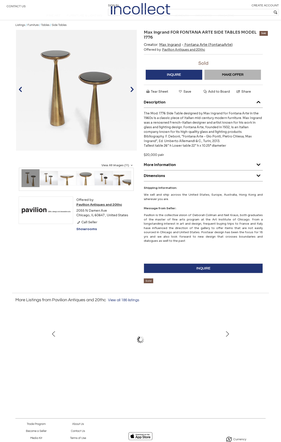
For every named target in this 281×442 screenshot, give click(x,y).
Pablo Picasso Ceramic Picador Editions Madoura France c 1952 (93, 368)
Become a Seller (36, 431)
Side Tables (59, 33)
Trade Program (36, 424)
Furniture (33, 33)
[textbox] (246, 12)
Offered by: (174, 58)
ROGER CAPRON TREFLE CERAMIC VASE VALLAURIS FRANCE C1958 (140, 368)
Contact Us (16, 7)
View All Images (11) (117, 173)
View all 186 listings (123, 309)
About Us (78, 424)
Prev (18, 348)
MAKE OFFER (232, 83)
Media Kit (36, 438)
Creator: (162, 53)
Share (243, 100)
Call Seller (86, 231)
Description (203, 109)
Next (262, 348)
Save (184, 100)
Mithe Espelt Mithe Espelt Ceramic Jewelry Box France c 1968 (47, 368)
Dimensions (203, 183)
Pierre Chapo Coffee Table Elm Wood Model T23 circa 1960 (231, 368)
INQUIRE (174, 83)
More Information (203, 172)
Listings (20, 33)
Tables (45, 33)
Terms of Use (78, 438)
